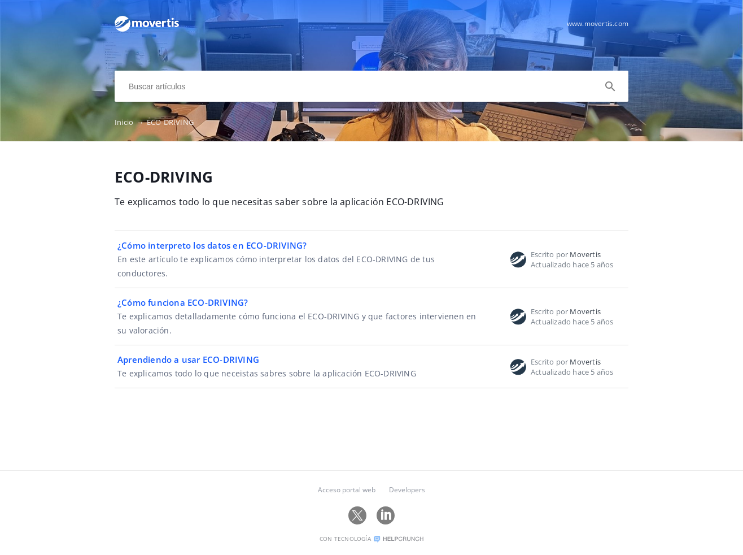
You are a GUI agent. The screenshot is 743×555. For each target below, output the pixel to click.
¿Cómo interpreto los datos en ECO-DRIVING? (212, 245)
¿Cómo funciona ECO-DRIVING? (182, 302)
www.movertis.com (597, 23)
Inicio (131, 122)
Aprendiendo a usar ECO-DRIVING (188, 359)
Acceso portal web (346, 490)
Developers (407, 490)
